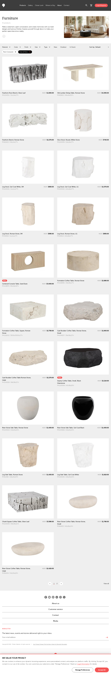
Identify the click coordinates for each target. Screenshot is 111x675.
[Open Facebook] (45, 597)
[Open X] (64, 597)
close (15, 52)
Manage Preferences (82, 670)
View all (106, 583)
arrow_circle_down (4, 36)
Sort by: (92, 47)
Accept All (101, 670)
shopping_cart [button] (91, 5)
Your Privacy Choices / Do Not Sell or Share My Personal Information (50, 644)
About (59, 5)
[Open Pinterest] (53, 597)
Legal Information (83, 664)
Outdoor (63, 47)
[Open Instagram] (60, 597)
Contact (66, 5)
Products (23, 5)
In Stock (72, 47)
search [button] (86, 5)
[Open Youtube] (49, 597)
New (55, 47)
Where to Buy (50, 5)
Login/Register (101, 5)
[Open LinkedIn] (57, 597)
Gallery (30, 5)
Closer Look (39, 5)
